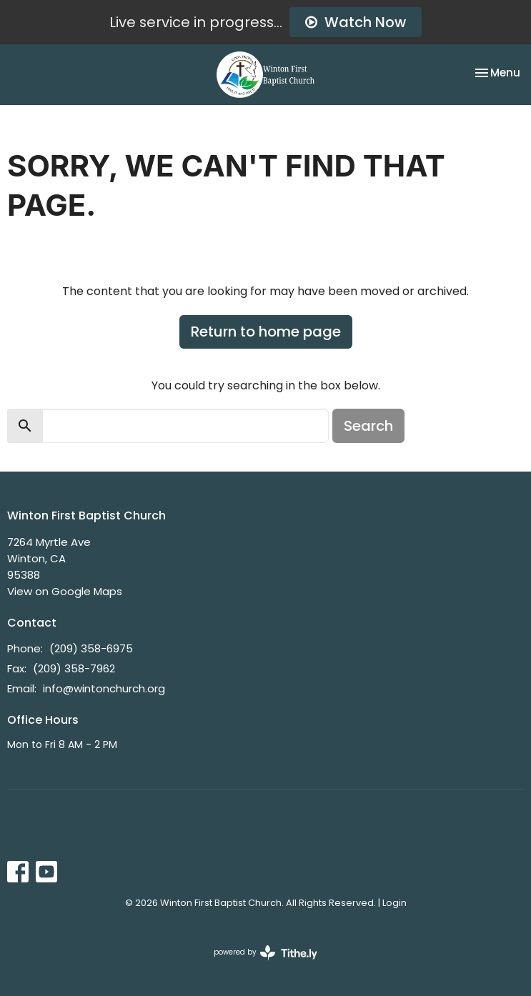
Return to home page (266, 332)
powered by (265, 953)
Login (394, 903)
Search (368, 426)
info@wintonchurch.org (104, 688)
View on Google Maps (64, 591)
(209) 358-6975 (91, 648)
